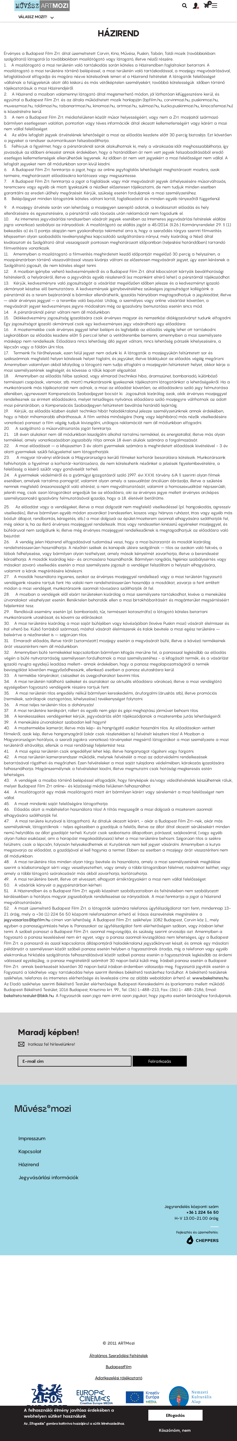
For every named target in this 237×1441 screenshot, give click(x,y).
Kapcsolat (29, 1151)
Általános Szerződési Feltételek (118, 1355)
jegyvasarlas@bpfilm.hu (27, 919)
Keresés (184, 5)
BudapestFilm (119, 1366)
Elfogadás (175, 1415)
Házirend (28, 1164)
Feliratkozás (159, 1061)
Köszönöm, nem (175, 1430)
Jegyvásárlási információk (48, 1177)
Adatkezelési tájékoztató (118, 1377)
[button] (198, 6)
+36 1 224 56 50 (202, 1212)
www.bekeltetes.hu (210, 977)
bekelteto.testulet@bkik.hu (29, 995)
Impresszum (32, 1138)
